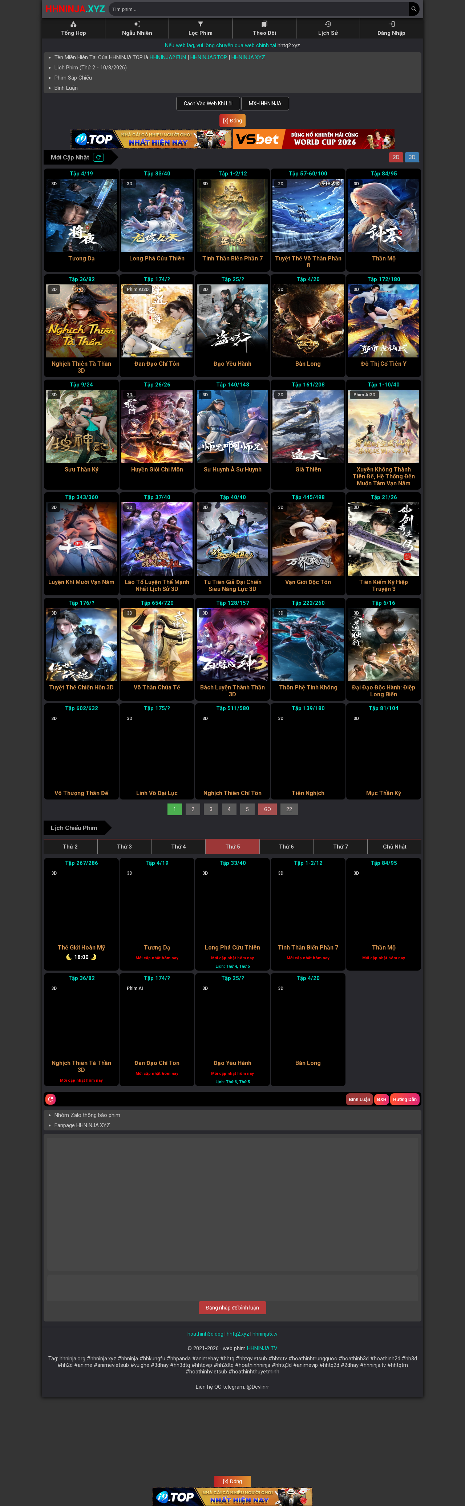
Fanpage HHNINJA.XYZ (82, 1222)
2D (396, 157)
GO (267, 882)
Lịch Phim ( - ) (90, 67)
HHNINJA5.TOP (208, 57)
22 (289, 882)
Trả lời (404, 1255)
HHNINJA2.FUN (168, 57)
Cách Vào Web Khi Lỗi (208, 103)
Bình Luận (66, 88)
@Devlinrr (258, 1484)
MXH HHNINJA (265, 103)
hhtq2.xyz (289, 45)
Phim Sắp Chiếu (73, 77)
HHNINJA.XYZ (248, 57)
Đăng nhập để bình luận (232, 1405)
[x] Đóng (232, 121)
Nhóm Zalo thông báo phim (87, 1212)
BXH (381, 1196)
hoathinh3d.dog (205, 1431)
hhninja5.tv (265, 1431)
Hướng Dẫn (405, 1196)
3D (412, 157)
